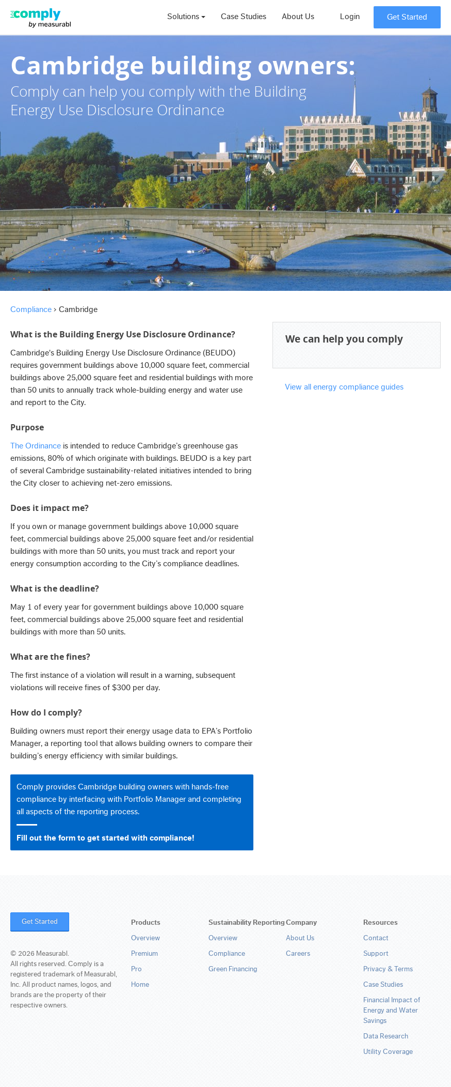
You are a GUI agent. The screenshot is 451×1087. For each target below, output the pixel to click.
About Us (298, 16)
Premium (144, 953)
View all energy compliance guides (344, 387)
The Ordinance (35, 446)
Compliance (31, 309)
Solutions (186, 16)
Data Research (385, 1036)
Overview (145, 938)
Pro (136, 969)
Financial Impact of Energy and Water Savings (391, 1010)
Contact (376, 938)
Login (350, 16)
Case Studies (243, 16)
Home (140, 984)
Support (376, 953)
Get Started (407, 17)
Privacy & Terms (388, 969)
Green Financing (232, 969)
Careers (298, 953)
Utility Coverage (388, 1051)
